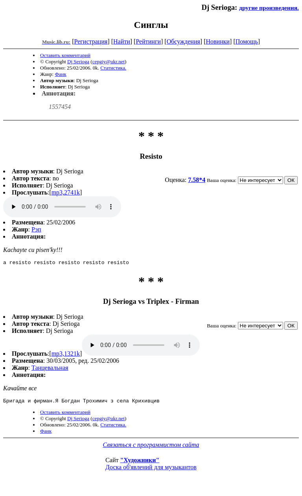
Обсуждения (183, 41)
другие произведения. (269, 7)
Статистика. (113, 68)
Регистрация (91, 41)
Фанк (60, 74)
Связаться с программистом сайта (151, 447)
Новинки (218, 41)
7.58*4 (196, 179)
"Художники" (139, 462)
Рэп (36, 229)
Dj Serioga (78, 61)
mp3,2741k (66, 192)
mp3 (62, 206)
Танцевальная (49, 369)
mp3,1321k (66, 354)
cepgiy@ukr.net (108, 61)
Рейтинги (148, 41)
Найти (121, 41)
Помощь (247, 41)
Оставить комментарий (65, 55)
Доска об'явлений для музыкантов (151, 469)
